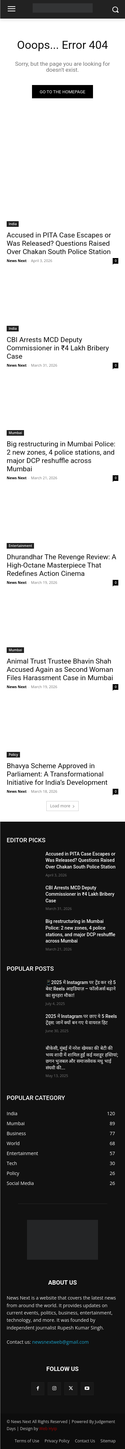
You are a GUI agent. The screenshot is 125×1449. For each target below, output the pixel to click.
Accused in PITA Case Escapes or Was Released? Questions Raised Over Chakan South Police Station (59, 243)
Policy (13, 754)
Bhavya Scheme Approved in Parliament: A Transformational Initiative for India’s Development (57, 774)
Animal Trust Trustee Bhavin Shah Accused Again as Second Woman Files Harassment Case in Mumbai (60, 669)
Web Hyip (48, 1428)
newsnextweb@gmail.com (60, 1342)
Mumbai (15, 432)
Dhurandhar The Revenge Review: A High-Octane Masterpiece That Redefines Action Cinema (61, 565)
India (13, 224)
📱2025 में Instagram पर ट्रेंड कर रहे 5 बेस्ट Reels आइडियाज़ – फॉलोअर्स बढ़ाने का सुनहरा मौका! (81, 989)
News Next (17, 260)
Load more (62, 806)
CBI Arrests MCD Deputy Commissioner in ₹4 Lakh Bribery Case (58, 348)
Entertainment (20, 545)
